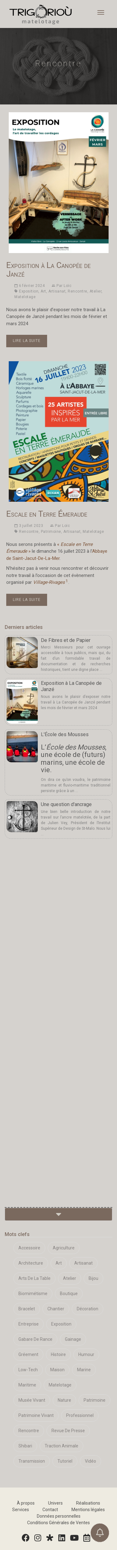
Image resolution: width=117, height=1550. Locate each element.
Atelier (96, 291)
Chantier (55, 1308)
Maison (57, 1369)
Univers (55, 1503)
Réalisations (88, 1503)
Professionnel (80, 1415)
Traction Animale (61, 1445)
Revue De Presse (68, 1430)
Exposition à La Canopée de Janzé (48, 270)
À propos (26, 1503)
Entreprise (28, 1324)
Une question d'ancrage (66, 804)
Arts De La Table (34, 1278)
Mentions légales (88, 1509)
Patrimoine (51, 531)
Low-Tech (28, 1369)
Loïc (67, 286)
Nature (64, 1400)
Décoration (87, 1308)
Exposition (28, 291)
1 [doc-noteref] (67, 581)
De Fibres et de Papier (65, 640)
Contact (50, 1509)
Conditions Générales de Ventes (58, 1522)
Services (20, 1509)
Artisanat (57, 291)
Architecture (30, 1263)
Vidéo (90, 1461)
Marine (84, 1369)
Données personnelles (58, 1516)
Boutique (69, 1293)
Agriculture (64, 1247)
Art (43, 291)
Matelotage (25, 297)
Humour (86, 1354)
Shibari (25, 1445)
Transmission (31, 1461)
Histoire (58, 1354)
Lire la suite (27, 341)
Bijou (93, 1278)
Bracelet (26, 1308)
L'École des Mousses (65, 734)
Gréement (28, 1354)
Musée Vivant (31, 1400)
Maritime (27, 1384)
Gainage (73, 1339)
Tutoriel (64, 1461)
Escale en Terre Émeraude (46, 514)
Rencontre (77, 291)
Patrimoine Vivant (36, 1415)
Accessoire (29, 1247)
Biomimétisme (32, 1293)
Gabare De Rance (35, 1339)
